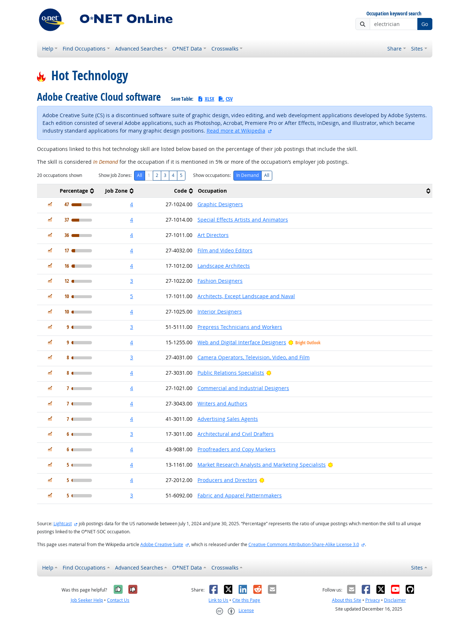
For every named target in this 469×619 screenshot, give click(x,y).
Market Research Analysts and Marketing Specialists (261, 464)
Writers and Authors (222, 403)
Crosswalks (225, 48)
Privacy (372, 600)
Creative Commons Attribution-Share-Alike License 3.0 (303, 544)
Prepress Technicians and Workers (239, 326)
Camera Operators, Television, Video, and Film (253, 357)
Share (394, 48)
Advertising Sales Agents (227, 418)
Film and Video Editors (224, 250)
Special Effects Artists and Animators (242, 219)
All (139, 175)
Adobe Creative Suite (161, 544)
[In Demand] (50, 204)
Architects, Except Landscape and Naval (246, 296)
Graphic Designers (220, 204)
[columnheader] (66, 191)
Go (424, 24)
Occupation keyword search (393, 14)
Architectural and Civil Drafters (235, 433)
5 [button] (131, 296)
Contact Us (118, 600)
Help (47, 48)
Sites (417, 48)
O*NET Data (187, 48)
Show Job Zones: (115, 175)
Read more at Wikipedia (236, 130)
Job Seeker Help (87, 600)
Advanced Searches (139, 48)
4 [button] (131, 204)
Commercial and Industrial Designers (243, 388)
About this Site (346, 600)
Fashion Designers (220, 280)
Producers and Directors (227, 480)
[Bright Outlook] (269, 372)
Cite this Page (246, 600)
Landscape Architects (223, 265)
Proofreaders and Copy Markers (236, 449)
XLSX (205, 98)
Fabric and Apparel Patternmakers (239, 495)
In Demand (247, 175)
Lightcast (62, 523)
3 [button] (131, 280)
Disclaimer (395, 600)
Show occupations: (212, 175)
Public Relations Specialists (230, 372)
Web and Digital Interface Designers (241, 342)
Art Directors (213, 234)
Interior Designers (219, 311)
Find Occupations (84, 48)
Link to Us (218, 600)
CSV (225, 98)
